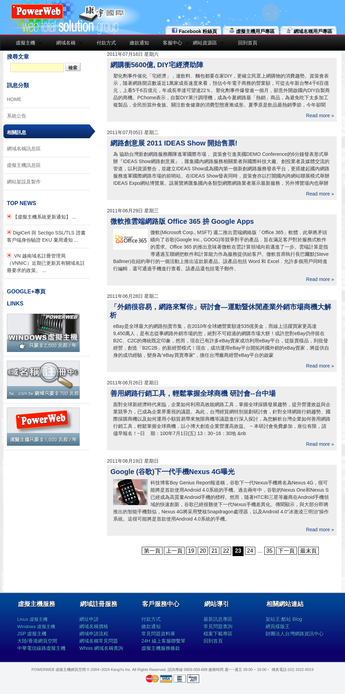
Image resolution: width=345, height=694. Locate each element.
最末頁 (308, 551)
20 (203, 551)
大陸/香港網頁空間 (37, 641)
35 (269, 551)
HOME (14, 99)
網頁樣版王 (278, 626)
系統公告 (16, 116)
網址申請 (89, 619)
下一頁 (286, 551)
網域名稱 (66, 43)
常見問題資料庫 (158, 633)
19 (191, 551)
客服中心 (172, 43)
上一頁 (174, 551)
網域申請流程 (93, 633)
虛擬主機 (25, 43)
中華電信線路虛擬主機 (41, 648)
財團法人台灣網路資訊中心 (295, 633)
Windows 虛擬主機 (36, 626)
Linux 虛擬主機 (32, 619)
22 (226, 551)
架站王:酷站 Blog (284, 619)
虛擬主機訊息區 (24, 165)
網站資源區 (205, 43)
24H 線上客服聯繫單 (163, 641)
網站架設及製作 (24, 181)
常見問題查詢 (218, 626)
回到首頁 (247, 43)
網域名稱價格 (93, 626)
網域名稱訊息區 (24, 148)
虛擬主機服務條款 (160, 648)
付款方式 (106, 43)
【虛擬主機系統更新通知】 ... (41, 217)
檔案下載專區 (218, 633)
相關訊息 (16, 132)
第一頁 (152, 551)
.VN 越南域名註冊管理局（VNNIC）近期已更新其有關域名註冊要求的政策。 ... (46, 263)
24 (250, 551)
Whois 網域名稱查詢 (101, 648)
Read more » (320, 115)
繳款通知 (139, 43)
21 (214, 551)
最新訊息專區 (218, 619)
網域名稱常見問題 (98, 641)
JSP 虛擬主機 (32, 633)
